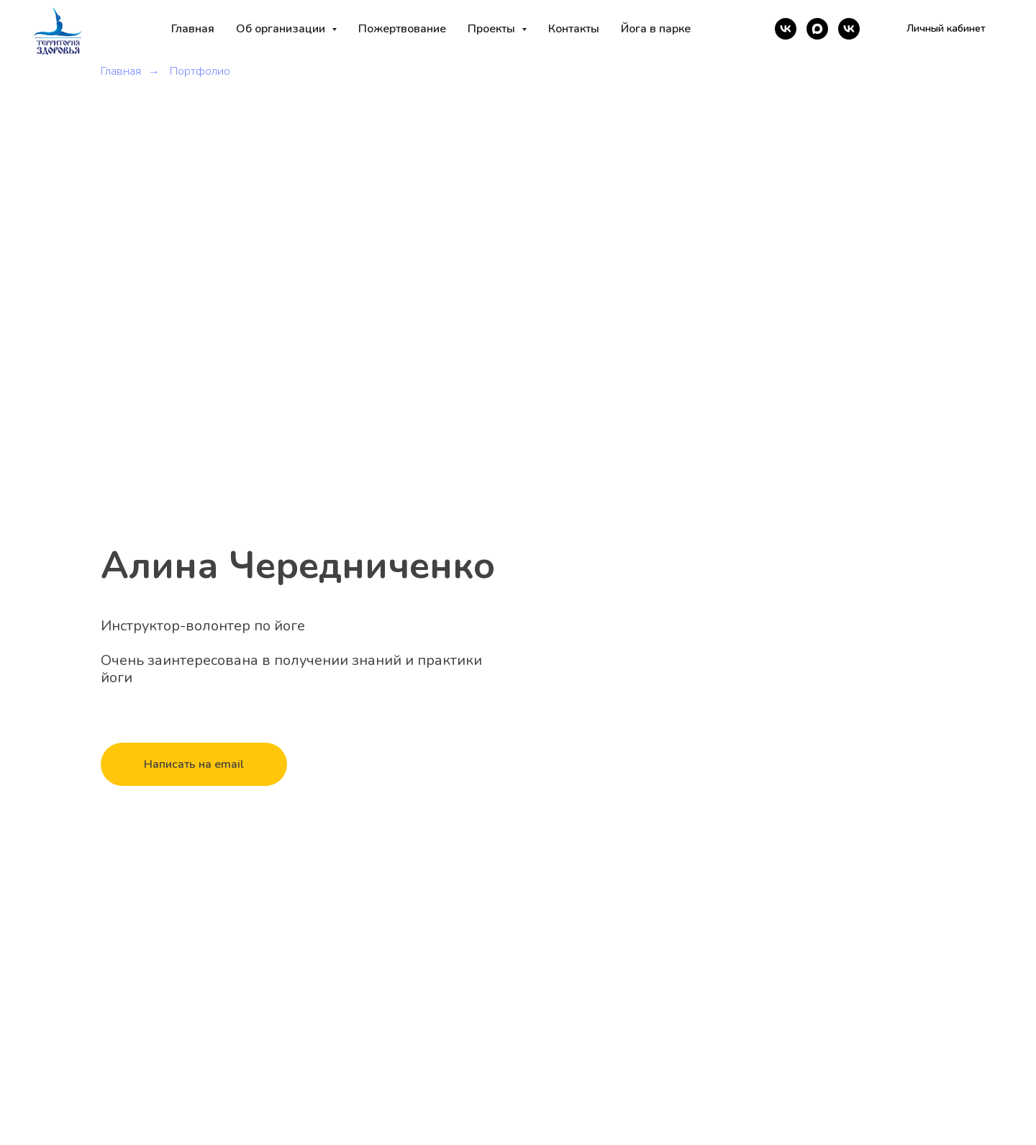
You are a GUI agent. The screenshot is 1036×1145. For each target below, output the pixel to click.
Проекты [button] (493, 29)
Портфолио (200, 71)
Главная (192, 29)
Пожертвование (402, 29)
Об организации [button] (282, 29)
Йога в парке (656, 29)
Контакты (573, 29)
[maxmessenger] (817, 29)
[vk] (785, 29)
